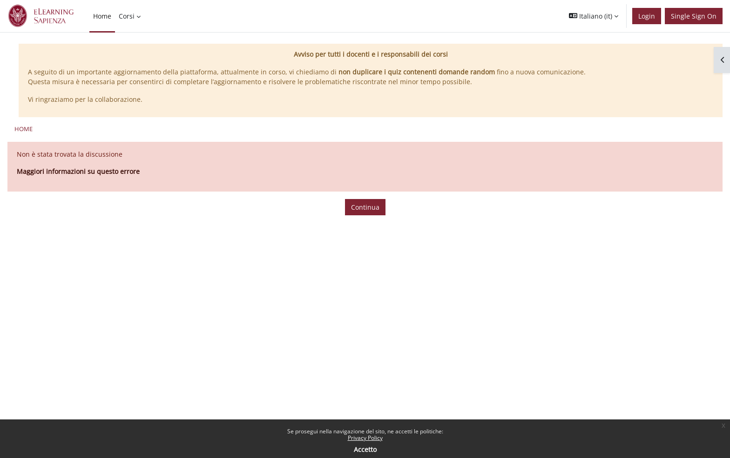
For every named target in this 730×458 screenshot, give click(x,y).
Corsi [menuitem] (127, 16)
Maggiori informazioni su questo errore (78, 171)
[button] (593, 16)
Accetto (365, 449)
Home (23, 129)
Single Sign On (693, 16)
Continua (365, 207)
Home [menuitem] (102, 16)
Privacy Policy (365, 438)
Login (646, 16)
